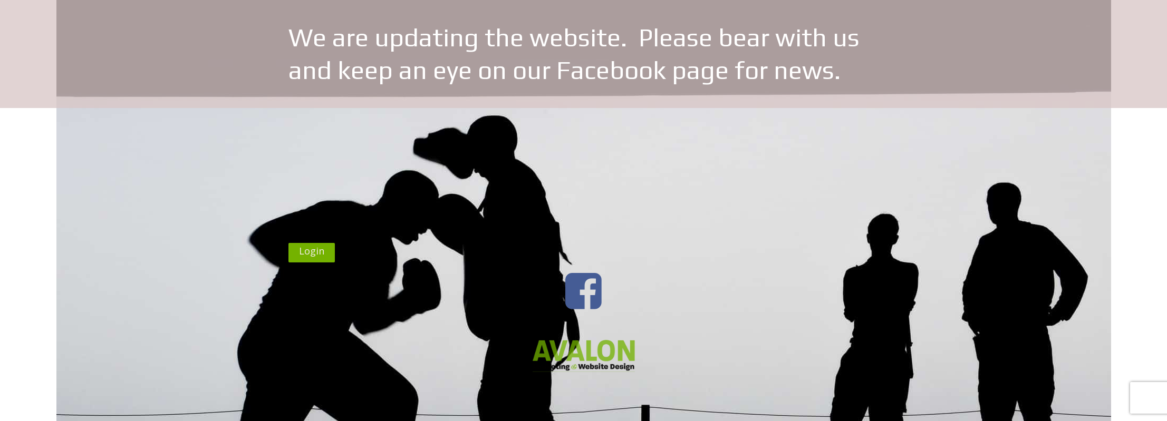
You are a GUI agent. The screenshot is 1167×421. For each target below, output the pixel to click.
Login (311, 250)
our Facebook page (621, 70)
